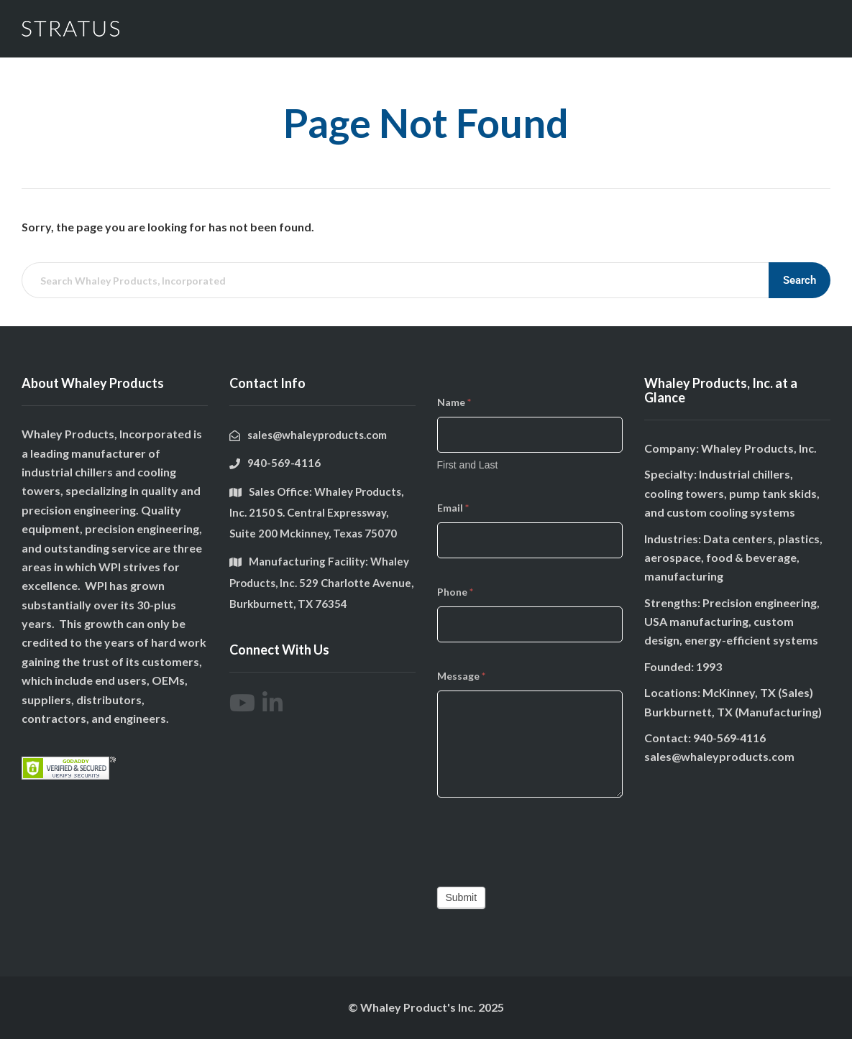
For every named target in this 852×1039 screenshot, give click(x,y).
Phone (455, 592)
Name (454, 402)
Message (461, 676)
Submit (461, 897)
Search (799, 280)
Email (453, 508)
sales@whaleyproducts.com (719, 756)
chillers (94, 472)
